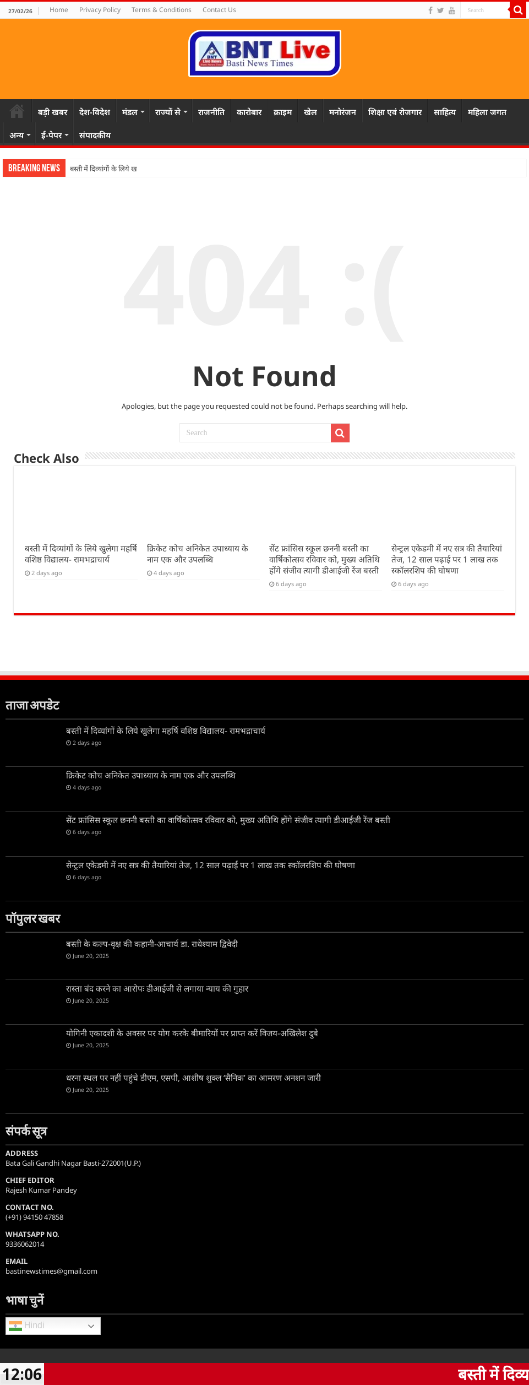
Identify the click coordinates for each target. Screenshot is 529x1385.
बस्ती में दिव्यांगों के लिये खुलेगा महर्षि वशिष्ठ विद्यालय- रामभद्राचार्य (81, 554)
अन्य (16, 134)
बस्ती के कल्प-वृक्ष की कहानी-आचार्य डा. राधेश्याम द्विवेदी (152, 943)
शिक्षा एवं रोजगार (395, 111)
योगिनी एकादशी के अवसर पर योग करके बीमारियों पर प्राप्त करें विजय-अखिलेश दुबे (192, 1032)
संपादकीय (95, 134)
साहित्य (445, 111)
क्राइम (283, 111)
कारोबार (249, 111)
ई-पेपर (51, 134)
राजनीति (211, 111)
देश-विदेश (94, 111)
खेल (310, 111)
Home (59, 9)
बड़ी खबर (52, 111)
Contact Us (219, 9)
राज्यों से (168, 111)
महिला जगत (487, 111)
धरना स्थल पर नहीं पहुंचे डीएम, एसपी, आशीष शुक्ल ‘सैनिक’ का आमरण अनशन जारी (193, 1077)
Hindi (27, 1326)
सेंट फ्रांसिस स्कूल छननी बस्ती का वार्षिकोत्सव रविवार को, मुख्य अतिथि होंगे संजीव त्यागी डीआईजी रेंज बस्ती (324, 559)
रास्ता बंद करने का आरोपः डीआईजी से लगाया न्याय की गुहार (157, 988)
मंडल (130, 111)
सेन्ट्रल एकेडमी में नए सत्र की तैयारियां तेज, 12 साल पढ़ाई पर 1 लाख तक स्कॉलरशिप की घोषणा (446, 559)
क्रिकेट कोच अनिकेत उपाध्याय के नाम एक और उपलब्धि (197, 554)
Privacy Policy (100, 9)
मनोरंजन (342, 111)
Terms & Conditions (162, 9)
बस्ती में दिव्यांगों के (93, 169)
